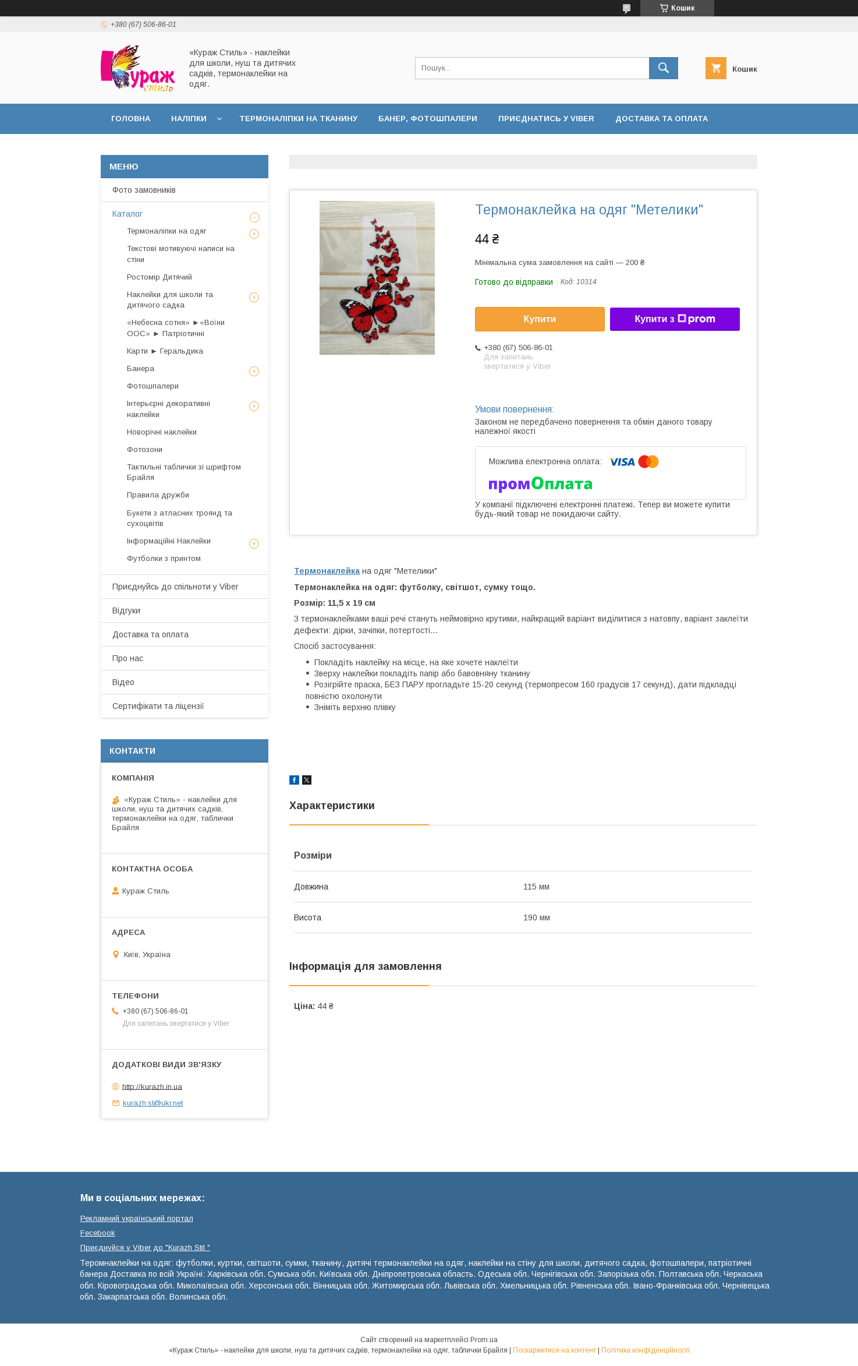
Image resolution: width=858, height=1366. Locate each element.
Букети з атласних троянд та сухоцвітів (179, 518)
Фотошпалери (153, 386)
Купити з (674, 319)
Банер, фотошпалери (427, 118)
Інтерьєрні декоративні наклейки (168, 408)
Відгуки (126, 610)
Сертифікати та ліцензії (158, 706)
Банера (140, 368)
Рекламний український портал (136, 1218)
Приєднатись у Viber (546, 118)
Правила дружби (158, 494)
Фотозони (144, 449)
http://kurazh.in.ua (152, 1086)
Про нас (127, 658)
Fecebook (97, 1233)
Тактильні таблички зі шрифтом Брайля (184, 472)
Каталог (127, 213)
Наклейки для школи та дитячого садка (170, 299)
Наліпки (189, 118)
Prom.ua (484, 1340)
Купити (540, 319)
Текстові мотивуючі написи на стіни (181, 253)
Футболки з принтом (164, 558)
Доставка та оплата (661, 118)
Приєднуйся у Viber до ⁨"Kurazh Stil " (145, 1247)
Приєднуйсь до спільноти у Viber (175, 586)
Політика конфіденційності (645, 1350)
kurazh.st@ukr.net (153, 1103)
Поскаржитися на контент (554, 1350)
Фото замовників (144, 190)
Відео (123, 682)
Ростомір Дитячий (159, 277)
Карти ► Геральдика (165, 351)
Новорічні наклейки (162, 432)
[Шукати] (663, 68)
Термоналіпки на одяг (167, 231)
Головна (130, 118)
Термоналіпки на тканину (298, 118)
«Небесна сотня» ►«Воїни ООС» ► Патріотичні (176, 327)
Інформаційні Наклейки (169, 540)
